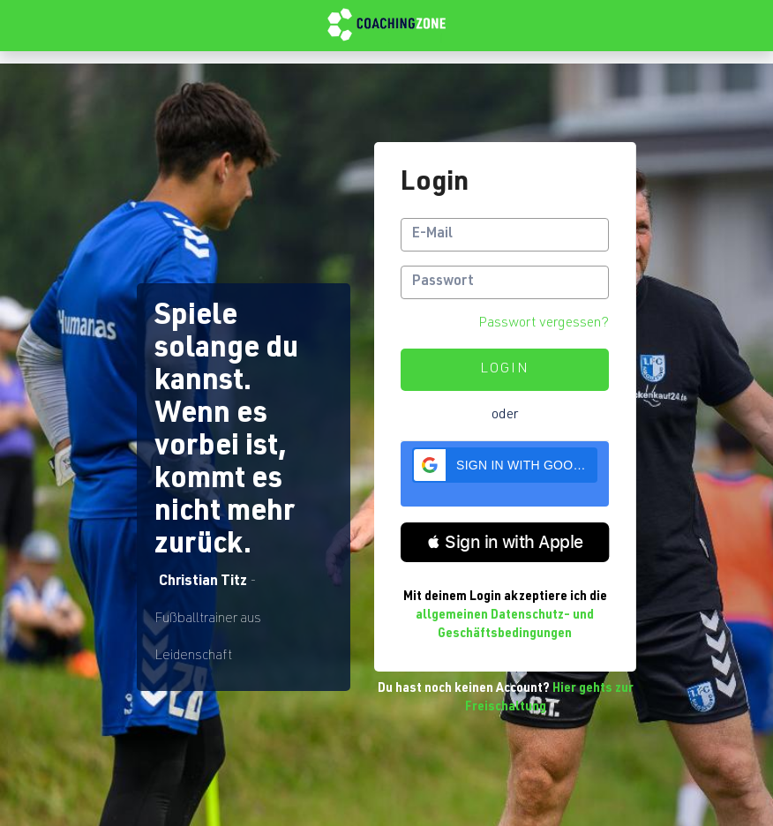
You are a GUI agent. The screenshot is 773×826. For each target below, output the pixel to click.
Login (504, 370)
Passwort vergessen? (543, 324)
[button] (504, 465)
